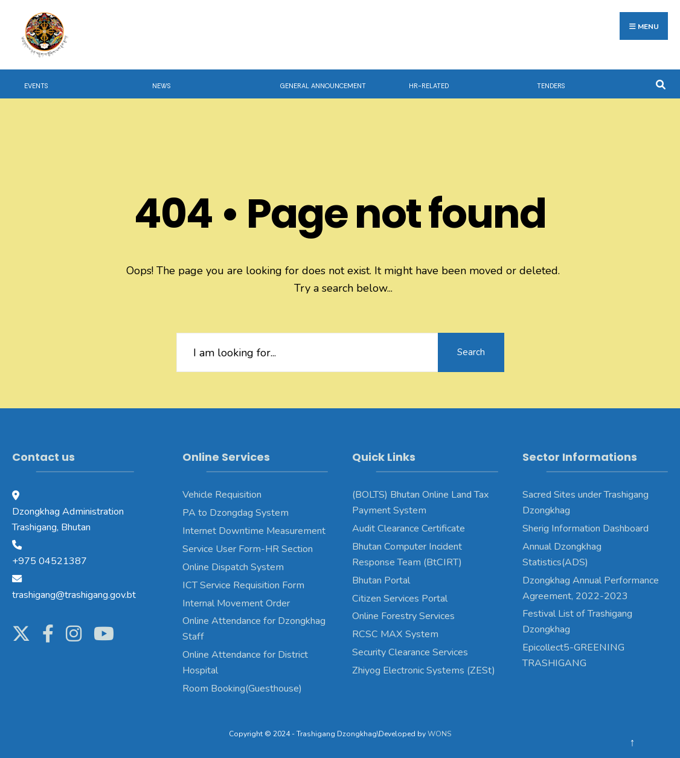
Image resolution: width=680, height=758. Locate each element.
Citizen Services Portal (399, 598)
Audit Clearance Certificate (408, 528)
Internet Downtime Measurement (254, 531)
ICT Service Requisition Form (243, 585)
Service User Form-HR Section (247, 549)
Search (471, 352)
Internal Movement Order (236, 603)
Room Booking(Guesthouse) (242, 688)
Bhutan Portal (381, 580)
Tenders (551, 86)
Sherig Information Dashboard (585, 528)
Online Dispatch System (233, 567)
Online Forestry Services (403, 616)
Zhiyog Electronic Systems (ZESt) (423, 670)
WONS (439, 734)
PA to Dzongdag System (235, 512)
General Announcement (323, 86)
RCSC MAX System (395, 634)
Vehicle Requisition (221, 494)
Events (36, 86)
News (161, 86)
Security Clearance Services (410, 652)
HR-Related (429, 86)
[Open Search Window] (660, 83)
